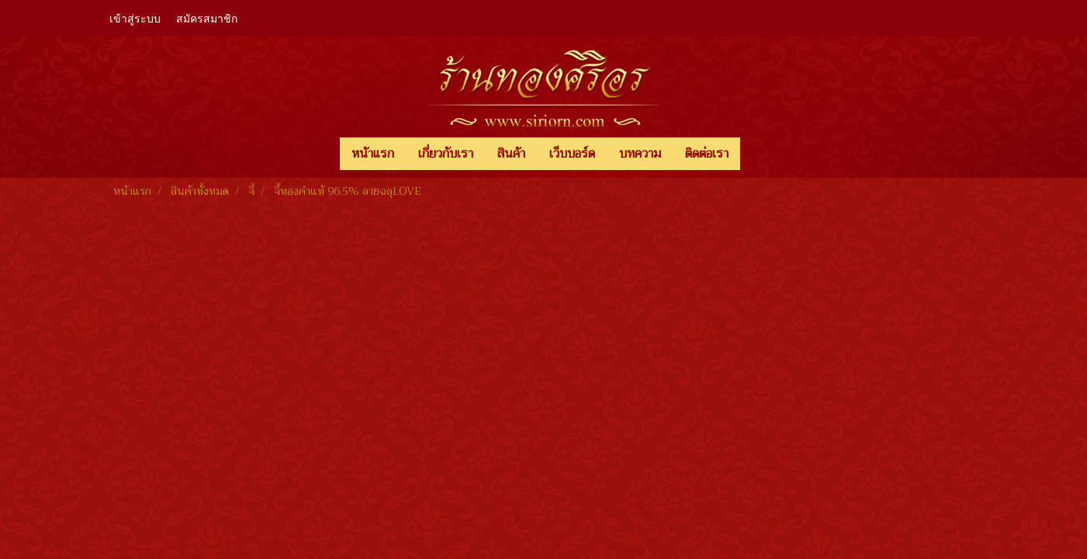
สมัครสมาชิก (206, 17)
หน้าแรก (372, 154)
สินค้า (511, 154)
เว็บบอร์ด (572, 154)
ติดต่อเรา (707, 154)
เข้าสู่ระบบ (135, 17)
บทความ (640, 154)
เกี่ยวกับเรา (445, 154)
